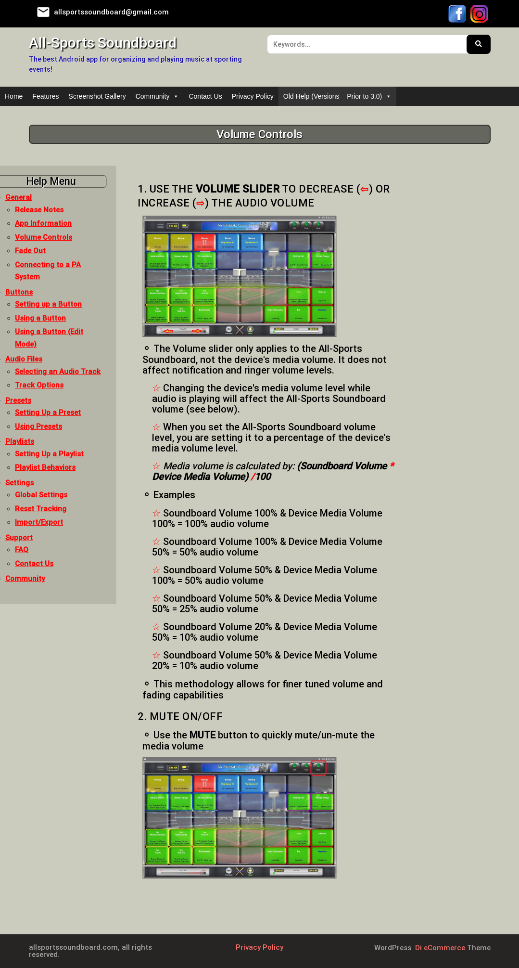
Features (45, 96)
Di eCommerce (439, 947)
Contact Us (205, 96)
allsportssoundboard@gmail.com (111, 12)
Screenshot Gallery (97, 96)
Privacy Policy (253, 96)
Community (157, 96)
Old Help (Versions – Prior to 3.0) (337, 96)
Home (14, 96)
